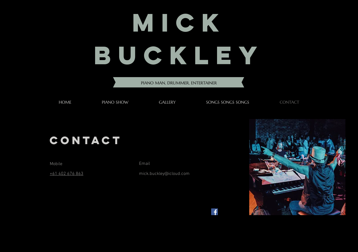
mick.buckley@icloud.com (164, 174)
